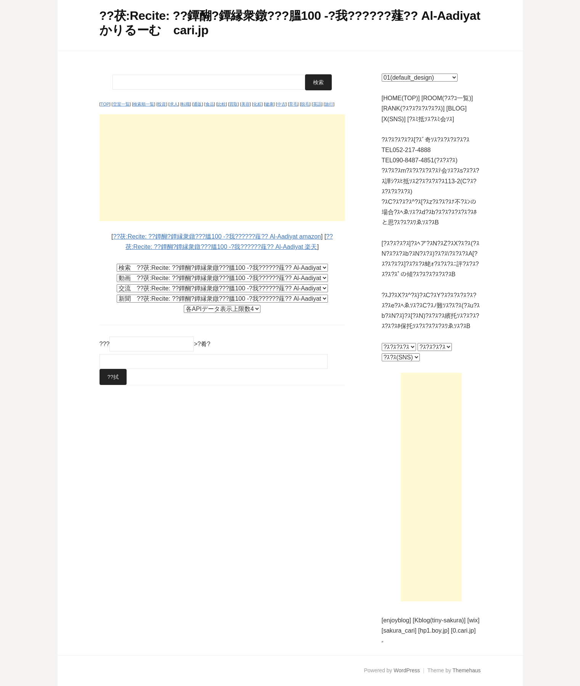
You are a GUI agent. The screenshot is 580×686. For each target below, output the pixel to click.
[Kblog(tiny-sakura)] (439, 620)
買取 (233, 104)
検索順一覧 (143, 104)
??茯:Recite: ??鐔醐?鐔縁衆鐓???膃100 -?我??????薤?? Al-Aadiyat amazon (217, 236)
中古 (281, 104)
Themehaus (467, 670)
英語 (317, 104)
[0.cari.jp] (463, 630)
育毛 (293, 104)
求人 (174, 104)
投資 (161, 104)
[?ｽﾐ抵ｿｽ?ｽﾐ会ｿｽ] (430, 119)
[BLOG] (456, 108)
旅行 (329, 104)
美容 (245, 104)
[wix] (474, 620)
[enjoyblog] (396, 620)
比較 (221, 104)
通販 (197, 104)
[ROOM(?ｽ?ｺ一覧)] (447, 98)
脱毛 (305, 104)
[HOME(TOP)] (401, 98)
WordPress (407, 670)
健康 (269, 104)
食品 (210, 104)
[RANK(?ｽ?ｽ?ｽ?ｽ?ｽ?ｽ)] (413, 108)
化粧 (257, 104)
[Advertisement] (222, 167)
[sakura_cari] (399, 630)
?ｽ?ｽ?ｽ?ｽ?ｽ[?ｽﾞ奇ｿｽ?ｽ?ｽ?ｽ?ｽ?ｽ (425, 139)
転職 (186, 104)
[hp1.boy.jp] (434, 630)
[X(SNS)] (394, 119)
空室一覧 (121, 104)
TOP (105, 104)
